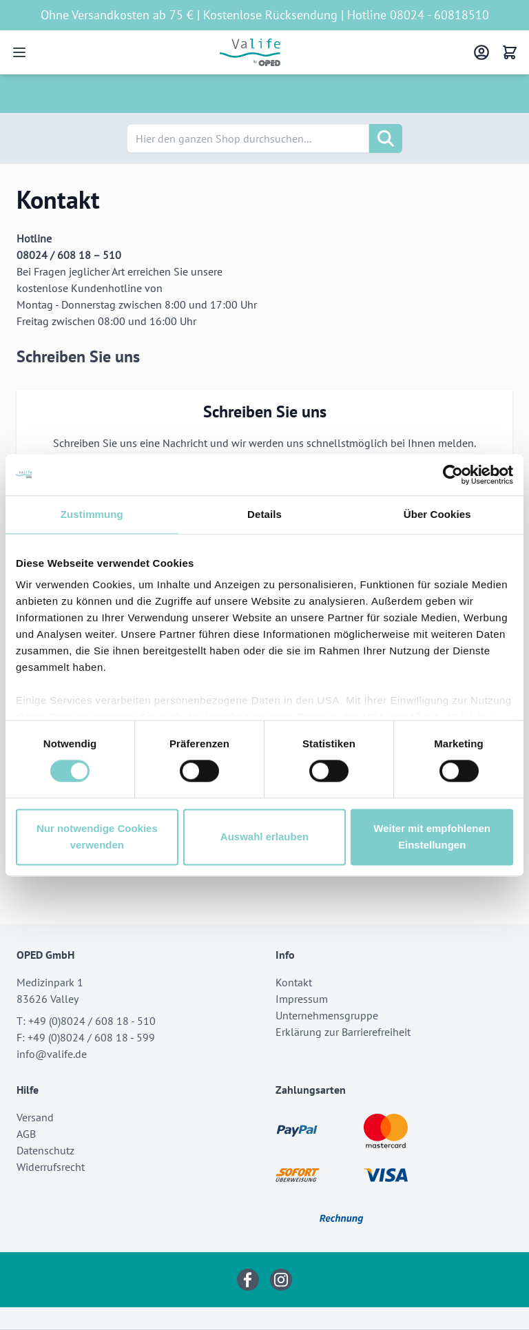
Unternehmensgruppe (327, 1015)
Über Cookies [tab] (437, 514)
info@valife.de (52, 1054)
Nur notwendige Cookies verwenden (97, 836)
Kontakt (294, 982)
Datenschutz (45, 1150)
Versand (35, 1117)
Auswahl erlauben (264, 836)
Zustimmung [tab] (92, 514)
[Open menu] (19, 52)
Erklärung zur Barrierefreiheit (343, 1032)
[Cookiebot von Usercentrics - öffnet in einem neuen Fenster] (453, 474)
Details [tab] (264, 514)
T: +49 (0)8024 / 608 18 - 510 (86, 1021)
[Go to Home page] (250, 52)
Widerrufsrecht (51, 1167)
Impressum (302, 999)
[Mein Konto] (481, 52)
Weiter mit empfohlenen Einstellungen (431, 836)
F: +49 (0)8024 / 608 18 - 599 (86, 1037)
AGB (26, 1134)
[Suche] (385, 138)
